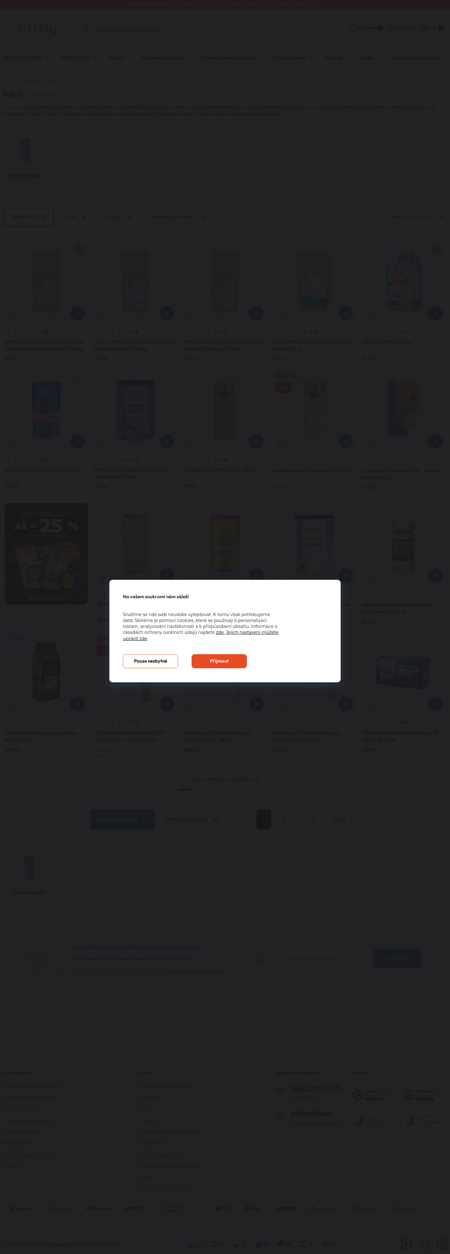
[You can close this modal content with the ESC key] (225, 627)
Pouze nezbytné (150, 661)
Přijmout (219, 661)
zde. (220, 632)
